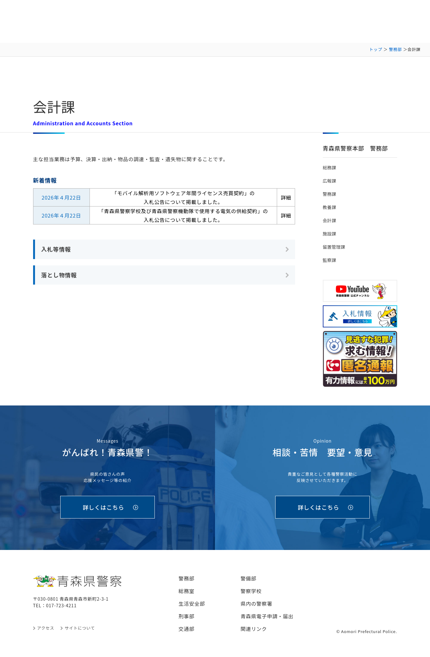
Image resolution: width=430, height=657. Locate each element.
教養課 (329, 207)
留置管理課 (334, 247)
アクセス (46, 628)
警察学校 (251, 591)
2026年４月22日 (61, 197)
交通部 (186, 628)
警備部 (248, 578)
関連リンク (254, 628)
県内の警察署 (256, 603)
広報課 (329, 181)
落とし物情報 (59, 275)
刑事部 (186, 616)
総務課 (329, 167)
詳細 (286, 197)
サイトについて (80, 628)
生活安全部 (191, 603)
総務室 (186, 591)
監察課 (329, 260)
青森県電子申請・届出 (267, 616)
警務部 (395, 49)
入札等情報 (56, 249)
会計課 (329, 220)
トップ (375, 49)
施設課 (329, 233)
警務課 (329, 194)
